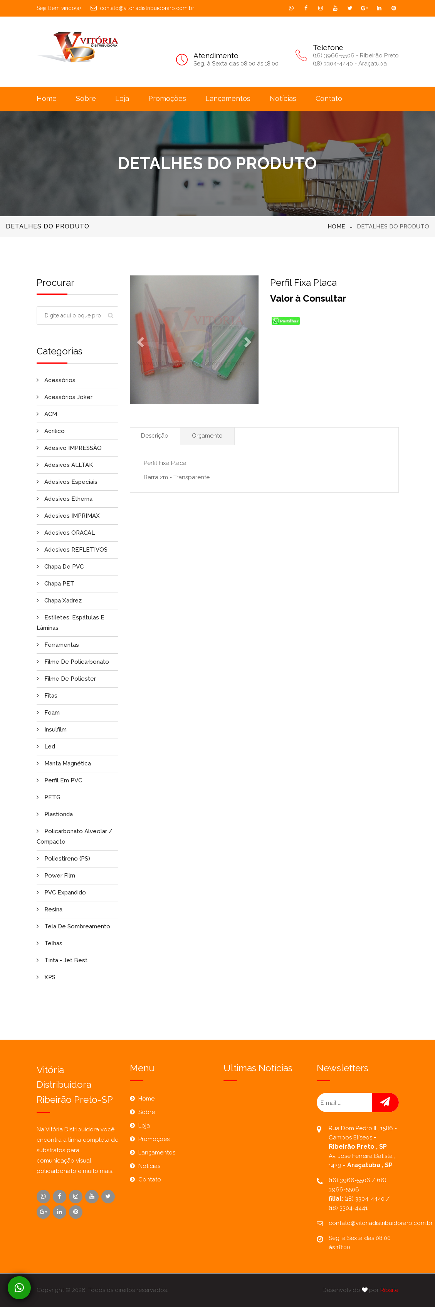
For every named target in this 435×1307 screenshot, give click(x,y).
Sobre (86, 98)
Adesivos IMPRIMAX (68, 515)
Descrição (154, 435)
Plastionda (55, 814)
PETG (48, 797)
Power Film (56, 875)
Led (46, 746)
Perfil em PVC (59, 780)
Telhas (49, 943)
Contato (329, 98)
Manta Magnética (64, 763)
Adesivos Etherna (64, 498)
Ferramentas (58, 644)
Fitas (47, 695)
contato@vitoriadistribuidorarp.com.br (142, 8)
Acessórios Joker (64, 397)
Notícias (283, 98)
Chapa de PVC (60, 566)
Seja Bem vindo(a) (59, 8)
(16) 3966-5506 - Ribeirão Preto (356, 55)
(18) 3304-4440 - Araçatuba (350, 63)
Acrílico (51, 431)
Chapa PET (55, 583)
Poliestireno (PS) (63, 858)
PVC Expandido (61, 892)
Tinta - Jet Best (62, 960)
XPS (46, 977)
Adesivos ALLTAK (65, 464)
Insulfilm (52, 729)
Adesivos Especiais (67, 481)
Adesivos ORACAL (66, 532)
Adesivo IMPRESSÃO (69, 448)
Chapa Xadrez (59, 600)
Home (47, 98)
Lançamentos (227, 98)
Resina (49, 909)
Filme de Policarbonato (73, 661)
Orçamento (207, 435)
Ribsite (389, 1290)
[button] (139, 339)
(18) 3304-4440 (365, 1198)
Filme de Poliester (66, 678)
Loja (122, 98)
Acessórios (56, 380)
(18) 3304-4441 (348, 1208)
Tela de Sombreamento (73, 926)
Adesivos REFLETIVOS (72, 549)
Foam (48, 712)
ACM (47, 414)
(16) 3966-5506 (350, 1180)
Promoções (167, 98)
